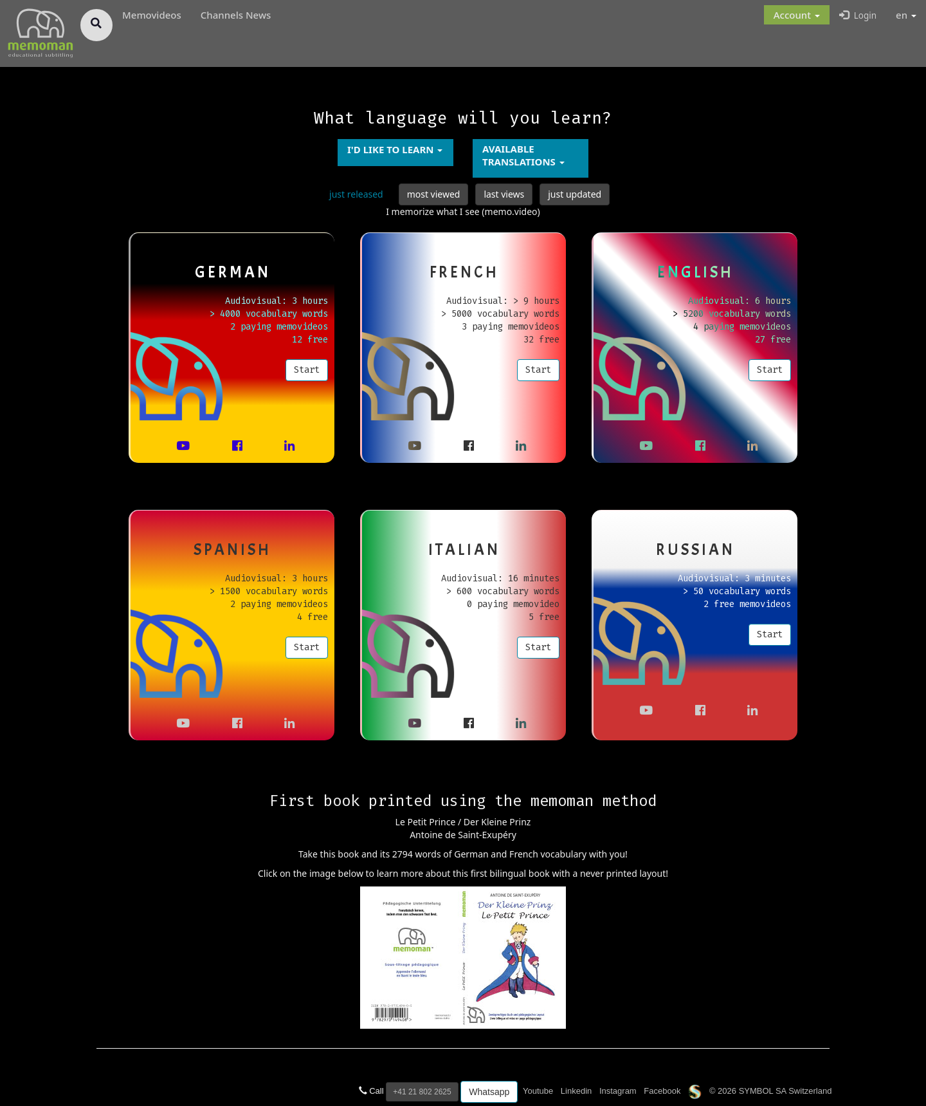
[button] (797, 14)
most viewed (433, 194)
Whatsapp (489, 1092)
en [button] (906, 14)
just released (356, 194)
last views (504, 194)
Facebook (662, 1091)
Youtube (538, 1091)
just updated (574, 194)
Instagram (618, 1091)
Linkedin (576, 1091)
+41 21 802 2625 (422, 1091)
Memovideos (151, 14)
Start (307, 369)
